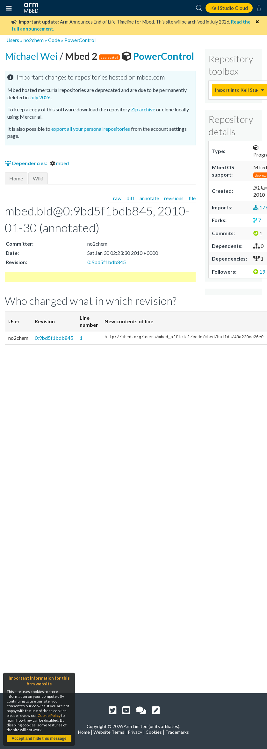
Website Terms (108, 732)
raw (117, 198)
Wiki (38, 178)
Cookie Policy (49, 715)
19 (259, 272)
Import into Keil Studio (236, 90)
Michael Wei (32, 56)
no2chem (34, 40)
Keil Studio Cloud (229, 8)
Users (12, 40)
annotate (149, 198)
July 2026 (40, 97)
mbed (59, 163)
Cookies (154, 732)
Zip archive (143, 109)
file (192, 198)
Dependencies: (26, 163)
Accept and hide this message (38, 738)
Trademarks (177, 732)
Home (16, 178)
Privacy (135, 732)
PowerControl (80, 40)
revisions (174, 198)
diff (130, 198)
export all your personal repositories (90, 129)
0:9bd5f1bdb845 (106, 262)
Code (54, 40)
